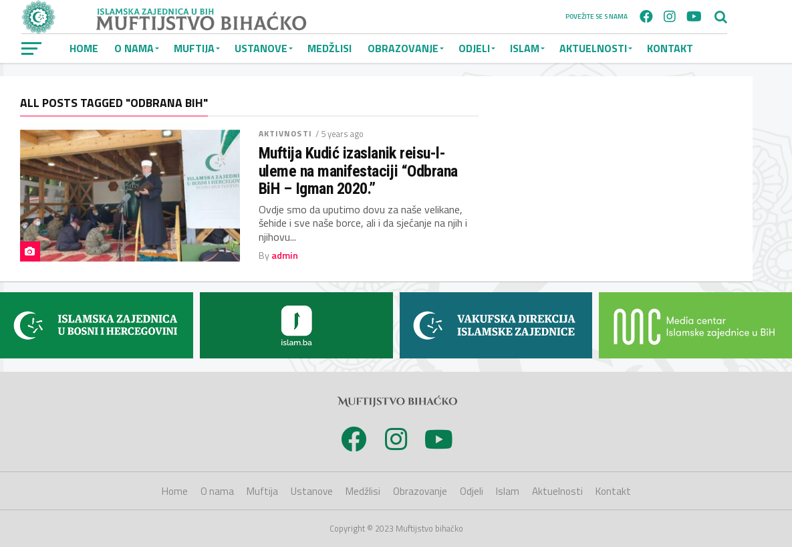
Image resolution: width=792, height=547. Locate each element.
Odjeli (474, 48)
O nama (134, 48)
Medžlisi (329, 48)
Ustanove (261, 48)
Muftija (194, 48)
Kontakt (670, 48)
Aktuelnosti (593, 48)
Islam (524, 48)
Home (84, 48)
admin (284, 255)
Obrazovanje (403, 48)
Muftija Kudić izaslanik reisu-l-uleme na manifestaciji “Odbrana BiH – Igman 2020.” (358, 170)
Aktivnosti (285, 133)
